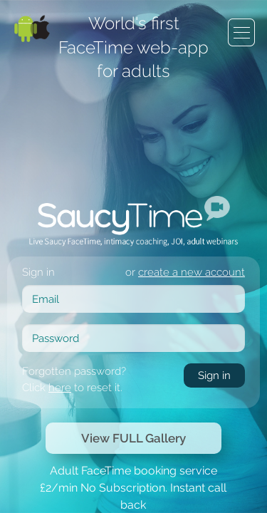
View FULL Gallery (133, 278)
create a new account (202, 130)
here (136, 217)
